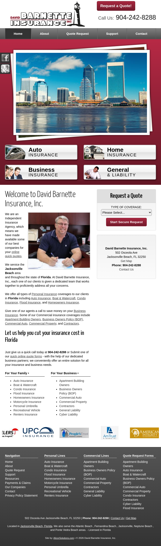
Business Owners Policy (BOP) (62, 319)
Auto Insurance (41, 298)
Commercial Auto (16, 323)
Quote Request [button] (77, 33)
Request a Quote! (116, 6)
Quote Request (15, 470)
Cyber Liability (68, 414)
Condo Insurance (24, 389)
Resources (12, 478)
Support (10, 474)
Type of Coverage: (126, 207)
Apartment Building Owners (23, 319)
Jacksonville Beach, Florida (36, 526)
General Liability (69, 410)
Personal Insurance (44, 294)
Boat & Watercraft (63, 298)
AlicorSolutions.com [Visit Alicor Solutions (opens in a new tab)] (63, 538)
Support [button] (112, 33)
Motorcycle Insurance (27, 402)
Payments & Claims (18, 483)
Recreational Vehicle (26, 410)
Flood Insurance (29, 302)
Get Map (126, 261)
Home (18, 33)
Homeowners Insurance (63, 302)
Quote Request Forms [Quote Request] (138, 455)
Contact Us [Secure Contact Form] (126, 269)
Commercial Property (42, 323)
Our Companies (15, 487)
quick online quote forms (26, 356)
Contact (141, 33)
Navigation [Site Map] (12, 455)
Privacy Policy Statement (21, 495)
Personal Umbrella (25, 406)
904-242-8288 (136, 17)
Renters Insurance (25, 414)
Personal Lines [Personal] (54, 455)
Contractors (71, 323)
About (44, 33)
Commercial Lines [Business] (96, 455)
